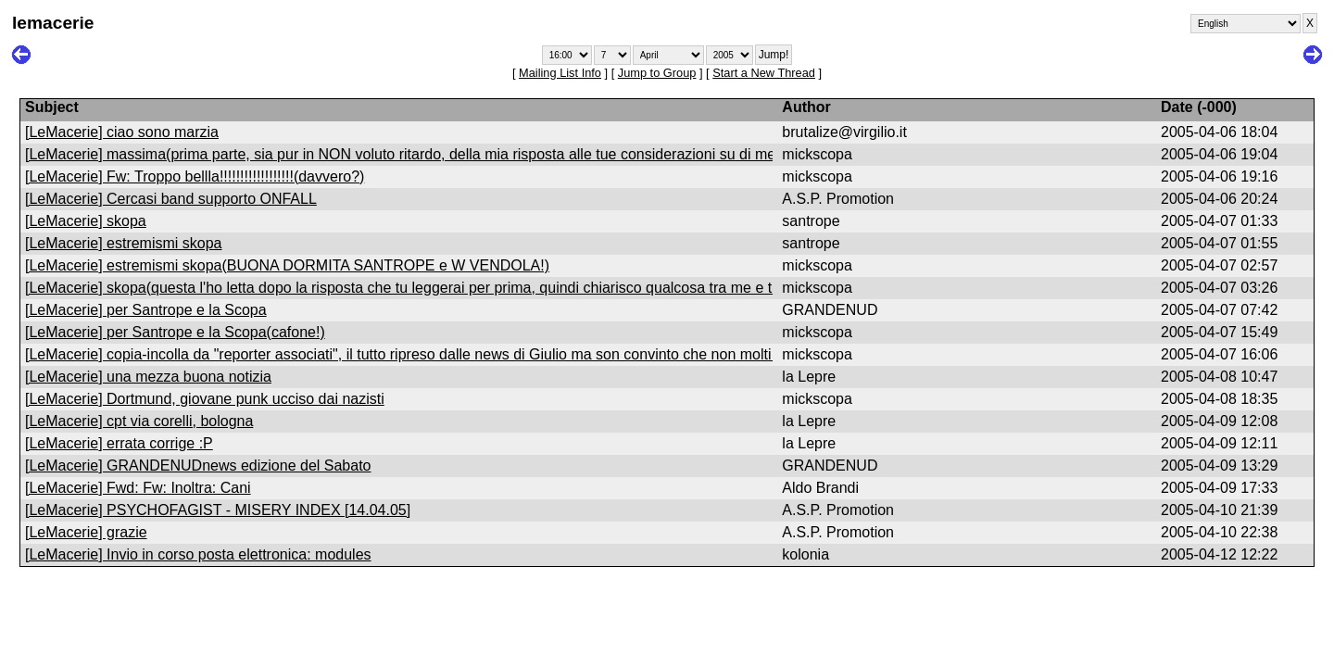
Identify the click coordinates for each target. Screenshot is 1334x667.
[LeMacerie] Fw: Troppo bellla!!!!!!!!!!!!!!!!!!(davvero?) (194, 176)
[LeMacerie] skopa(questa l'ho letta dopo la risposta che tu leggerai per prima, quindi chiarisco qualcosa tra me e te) (405, 288)
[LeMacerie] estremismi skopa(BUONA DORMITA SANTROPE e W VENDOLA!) (287, 265)
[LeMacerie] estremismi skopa (123, 243)
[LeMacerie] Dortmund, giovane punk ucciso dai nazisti (204, 399)
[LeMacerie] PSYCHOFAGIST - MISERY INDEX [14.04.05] (217, 510)
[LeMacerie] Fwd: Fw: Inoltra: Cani (138, 488)
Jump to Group (657, 73)
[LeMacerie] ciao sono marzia (122, 132)
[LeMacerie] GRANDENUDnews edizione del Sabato (198, 465)
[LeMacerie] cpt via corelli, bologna (139, 421)
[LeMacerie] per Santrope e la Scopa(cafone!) (175, 332)
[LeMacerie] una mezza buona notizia (148, 376)
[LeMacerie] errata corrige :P (119, 443)
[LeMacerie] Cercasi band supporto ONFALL (171, 199)
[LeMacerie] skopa (85, 221)
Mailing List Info (560, 73)
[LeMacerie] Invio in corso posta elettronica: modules (198, 554)
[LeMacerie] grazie (86, 532)
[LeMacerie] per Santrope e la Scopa (146, 310)
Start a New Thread (763, 73)
